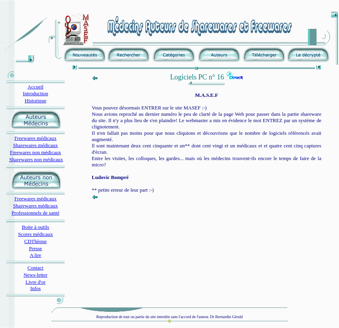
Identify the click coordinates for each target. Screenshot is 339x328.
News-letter (36, 275)
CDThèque (35, 241)
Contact (35, 268)
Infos (35, 288)
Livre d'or (35, 282)
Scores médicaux (35, 234)
